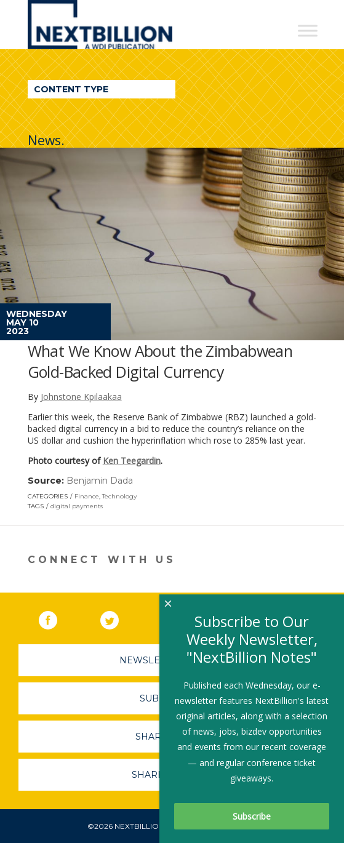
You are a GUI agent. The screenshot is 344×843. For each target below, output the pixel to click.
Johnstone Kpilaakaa (81, 396)
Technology (119, 496)
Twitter (118, 617)
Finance (86, 496)
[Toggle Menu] (308, 30)
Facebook (56, 617)
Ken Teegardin (132, 460)
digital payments (76, 506)
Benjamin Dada (99, 480)
